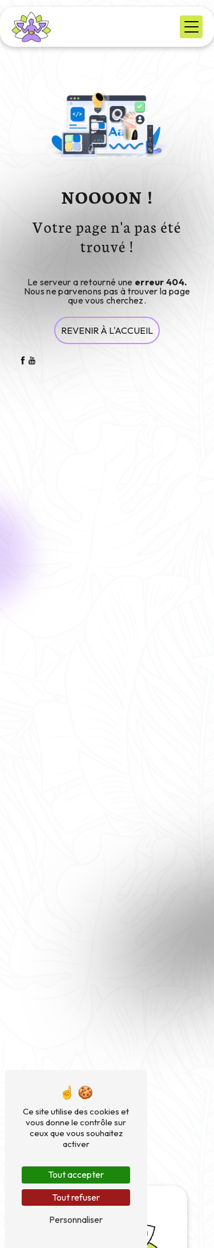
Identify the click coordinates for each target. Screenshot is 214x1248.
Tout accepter (76, 1174)
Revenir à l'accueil (107, 330)
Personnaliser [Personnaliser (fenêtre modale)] (76, 1219)
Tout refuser (76, 1197)
